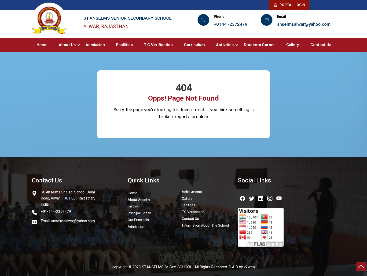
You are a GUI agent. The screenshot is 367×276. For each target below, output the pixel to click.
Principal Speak (139, 213)
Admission (95, 44)
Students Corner (259, 44)
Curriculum (194, 44)
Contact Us (320, 44)
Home (42, 44)
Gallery (292, 44)
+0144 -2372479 (230, 24)
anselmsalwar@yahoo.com (303, 24)
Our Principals (138, 220)
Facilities (124, 44)
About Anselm (139, 200)
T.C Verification (158, 44)
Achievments (192, 192)
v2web (249, 267)
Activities (225, 44)
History (133, 206)
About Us (67, 44)
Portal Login (289, 5)
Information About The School (205, 225)
